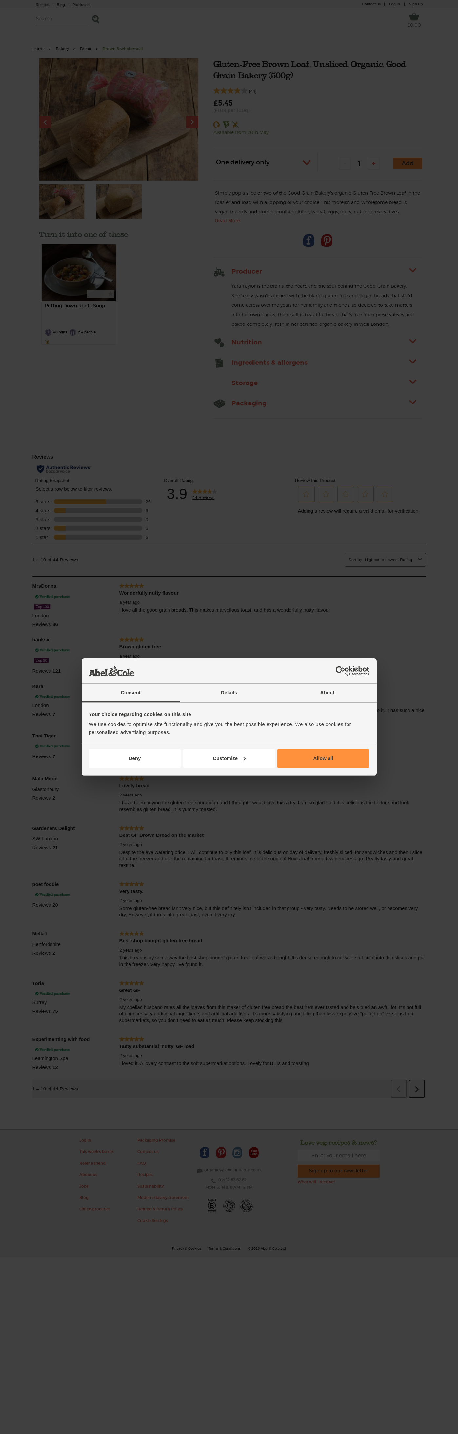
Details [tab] (229, 692)
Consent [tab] (131, 692)
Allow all (323, 758)
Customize (229, 758)
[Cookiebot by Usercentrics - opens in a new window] (340, 671)
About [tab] (327, 692)
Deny (135, 758)
